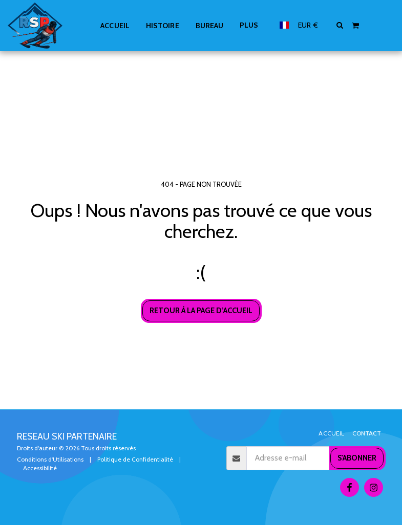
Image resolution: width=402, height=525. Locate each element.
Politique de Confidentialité (135, 459)
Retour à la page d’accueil (201, 310)
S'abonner (356, 458)
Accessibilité (40, 468)
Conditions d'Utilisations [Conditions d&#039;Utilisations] (50, 459)
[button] (340, 25)
